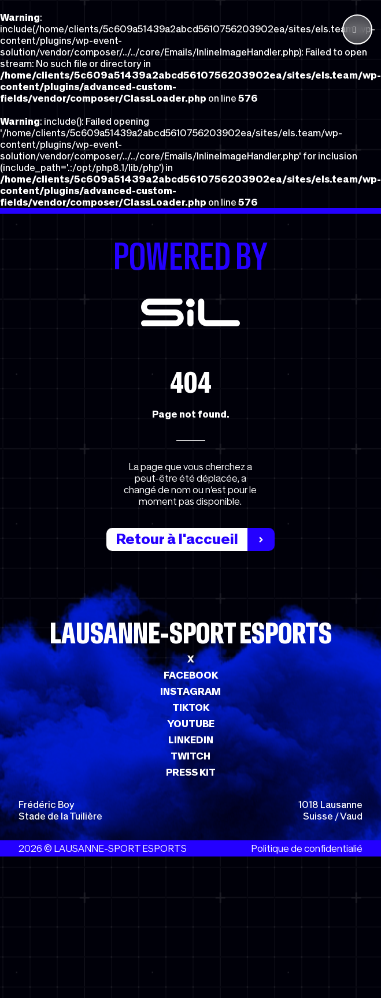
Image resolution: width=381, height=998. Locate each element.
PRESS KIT (191, 772)
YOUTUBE (190, 723)
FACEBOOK (191, 675)
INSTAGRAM (190, 691)
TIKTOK (190, 707)
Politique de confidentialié (306, 848)
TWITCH (190, 756)
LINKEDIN (190, 740)
